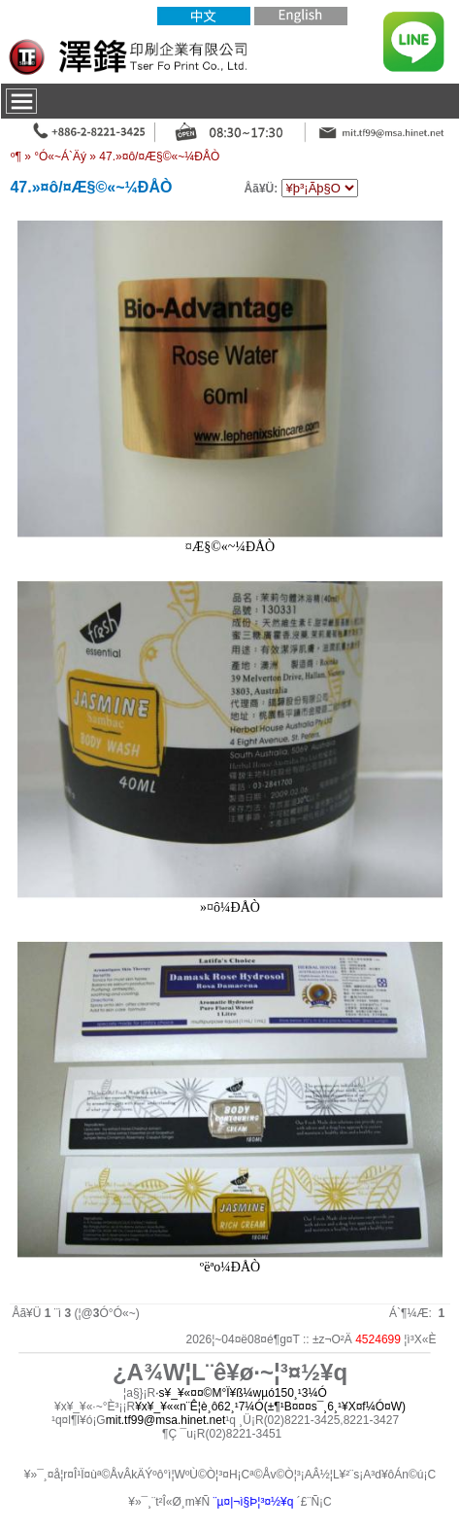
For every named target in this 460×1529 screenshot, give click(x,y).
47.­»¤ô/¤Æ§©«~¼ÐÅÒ (159, 156)
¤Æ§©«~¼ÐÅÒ (230, 546)
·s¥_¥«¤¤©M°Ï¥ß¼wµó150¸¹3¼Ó (241, 1393)
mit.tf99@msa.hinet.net (166, 1420)
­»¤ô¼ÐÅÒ (230, 907)
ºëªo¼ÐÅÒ (230, 1267)
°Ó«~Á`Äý (60, 156)
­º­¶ (16, 156)
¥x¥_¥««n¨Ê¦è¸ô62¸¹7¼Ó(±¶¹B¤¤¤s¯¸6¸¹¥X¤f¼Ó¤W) (270, 1406)
